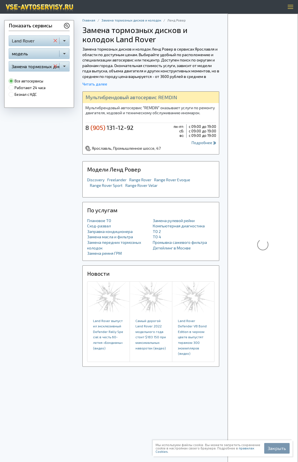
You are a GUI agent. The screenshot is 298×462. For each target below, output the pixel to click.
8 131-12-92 (109, 127)
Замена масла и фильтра (110, 236)
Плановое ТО (99, 220)
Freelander (117, 179)
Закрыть (277, 448)
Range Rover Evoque (172, 179)
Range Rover (140, 179)
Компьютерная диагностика (179, 225)
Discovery (95, 179)
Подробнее (204, 142)
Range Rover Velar (141, 185)
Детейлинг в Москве (172, 248)
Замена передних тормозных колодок (114, 245)
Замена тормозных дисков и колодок (131, 20)
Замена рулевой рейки (174, 220)
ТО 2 (157, 231)
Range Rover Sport (106, 185)
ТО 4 (157, 236)
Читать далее (94, 84)
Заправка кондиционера (110, 231)
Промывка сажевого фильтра (180, 242)
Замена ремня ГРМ (104, 253)
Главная (88, 20)
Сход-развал (99, 225)
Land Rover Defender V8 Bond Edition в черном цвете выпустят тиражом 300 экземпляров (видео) (192, 337)
